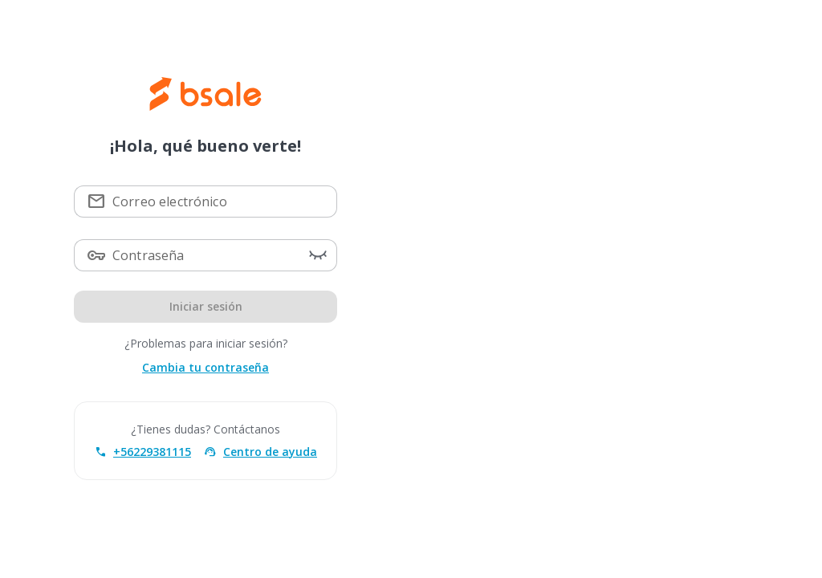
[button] (318, 255)
